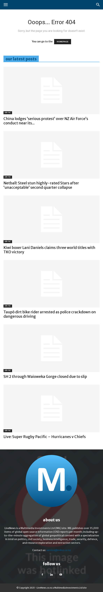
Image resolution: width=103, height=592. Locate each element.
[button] (5, 4)
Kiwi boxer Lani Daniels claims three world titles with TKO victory (49, 249)
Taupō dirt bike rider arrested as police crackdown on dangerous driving (49, 314)
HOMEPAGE (62, 41)
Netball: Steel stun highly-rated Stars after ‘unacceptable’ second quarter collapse (41, 185)
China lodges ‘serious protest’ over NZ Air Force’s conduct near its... (45, 120)
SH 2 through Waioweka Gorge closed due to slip (45, 376)
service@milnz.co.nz (58, 550)
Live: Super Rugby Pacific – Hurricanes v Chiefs (44, 436)
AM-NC (8, 112)
